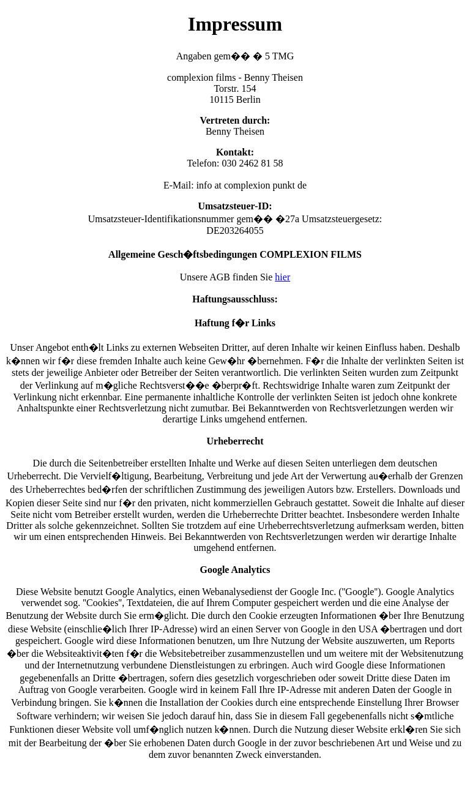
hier (282, 277)
